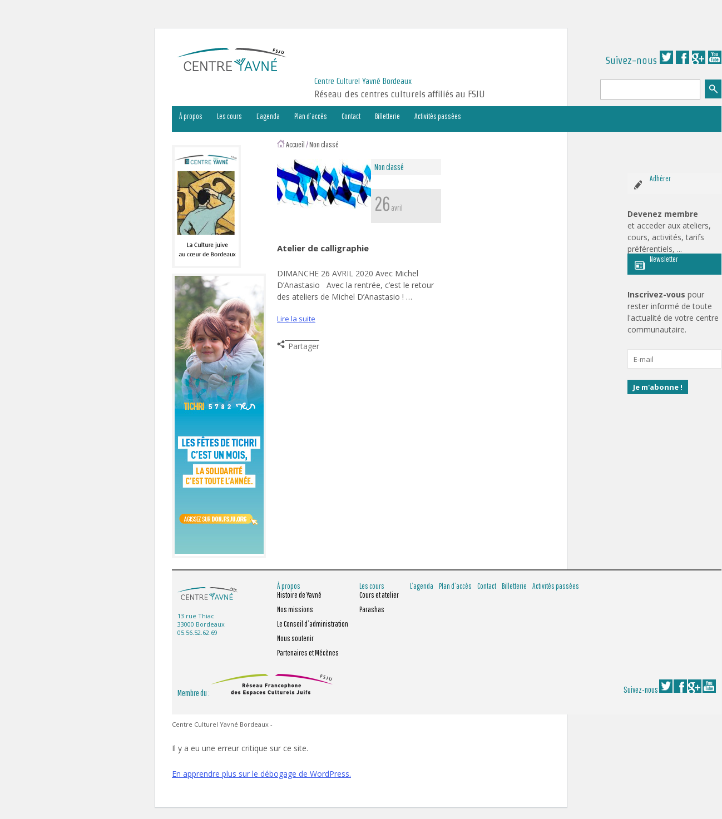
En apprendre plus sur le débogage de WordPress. (261, 773)
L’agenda (268, 116)
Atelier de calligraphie (323, 248)
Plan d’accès (310, 116)
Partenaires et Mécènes (308, 652)
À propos (190, 116)
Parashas (371, 609)
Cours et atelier (379, 594)
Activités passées (437, 116)
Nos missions (295, 609)
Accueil (295, 144)
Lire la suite (296, 319)
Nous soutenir (295, 638)
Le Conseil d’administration (312, 623)
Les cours (229, 116)
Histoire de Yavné (299, 594)
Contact (351, 116)
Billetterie (387, 116)
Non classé (324, 144)
